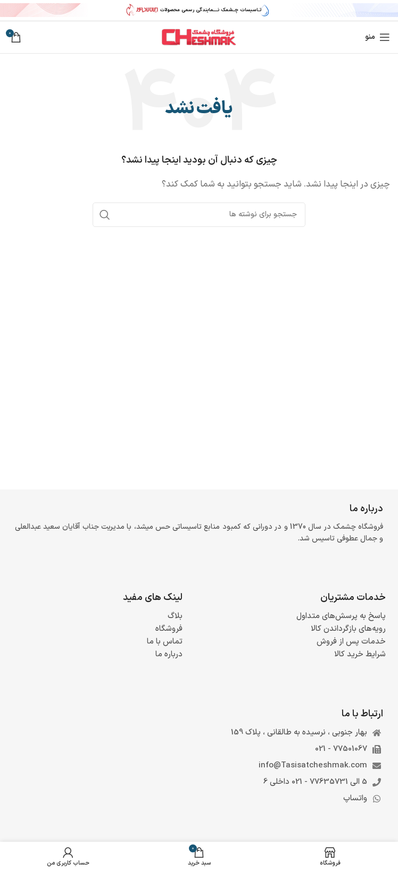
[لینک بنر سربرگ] (199, 10)
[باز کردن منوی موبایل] (377, 37)
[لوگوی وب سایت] (199, 37)
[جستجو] (199, 214)
